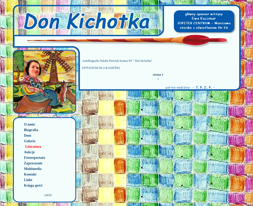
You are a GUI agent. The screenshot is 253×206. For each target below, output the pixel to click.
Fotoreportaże (34, 158)
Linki (28, 180)
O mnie (29, 124)
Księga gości (33, 185)
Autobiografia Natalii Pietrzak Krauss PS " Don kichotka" (117, 61)
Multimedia (33, 169)
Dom (27, 135)
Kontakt (30, 174)
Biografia (31, 130)
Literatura (33, 147)
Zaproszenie (33, 163)
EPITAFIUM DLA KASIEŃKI (101, 68)
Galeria (29, 141)
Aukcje (29, 152)
